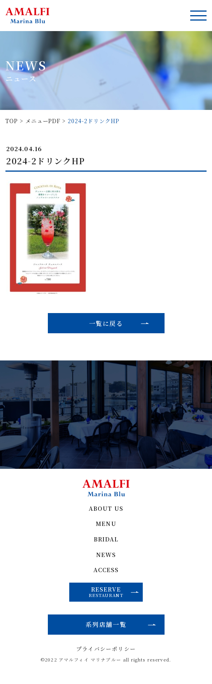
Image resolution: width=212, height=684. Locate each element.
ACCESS (106, 574)
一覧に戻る (106, 323)
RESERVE (114, 596)
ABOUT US (106, 512)
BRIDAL (106, 543)
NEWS (106, 558)
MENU (106, 527)
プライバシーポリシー (106, 654)
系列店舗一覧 (106, 629)
